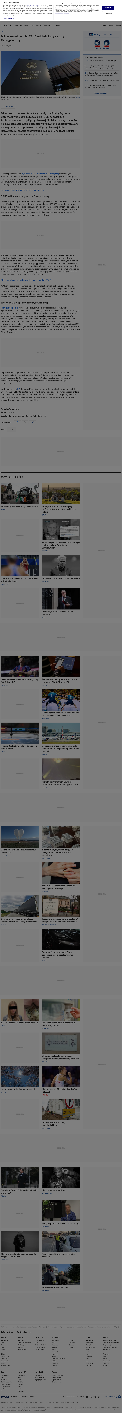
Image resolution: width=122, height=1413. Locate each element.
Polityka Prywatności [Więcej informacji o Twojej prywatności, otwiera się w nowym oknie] (9, 18)
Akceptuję (108, 7)
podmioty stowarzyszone (33, 5)
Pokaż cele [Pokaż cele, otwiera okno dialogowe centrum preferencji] (108, 13)
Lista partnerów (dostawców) (62, 13)
